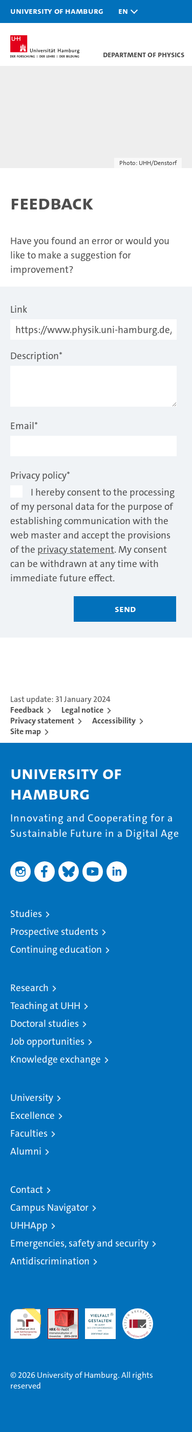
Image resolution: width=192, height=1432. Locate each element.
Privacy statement (42, 720)
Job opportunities (47, 1041)
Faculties (29, 1133)
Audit (57, 1313)
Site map (25, 731)
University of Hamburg (56, 10)
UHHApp (29, 1225)
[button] (125, 11)
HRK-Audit (94, 1319)
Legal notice (82, 710)
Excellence (32, 1115)
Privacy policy (40, 475)
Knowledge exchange (55, 1059)
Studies (26, 913)
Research (29, 987)
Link (18, 309)
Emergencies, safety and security (79, 1243)
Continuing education (56, 949)
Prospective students (54, 931)
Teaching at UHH (45, 1005)
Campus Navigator (49, 1207)
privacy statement (75, 549)
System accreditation (137, 1319)
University (31, 1097)
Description (36, 355)
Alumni (25, 1151)
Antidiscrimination (50, 1261)
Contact (26, 1189)
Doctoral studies (44, 1023)
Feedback (27, 710)
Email (24, 425)
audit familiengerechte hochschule (25, 1323)
